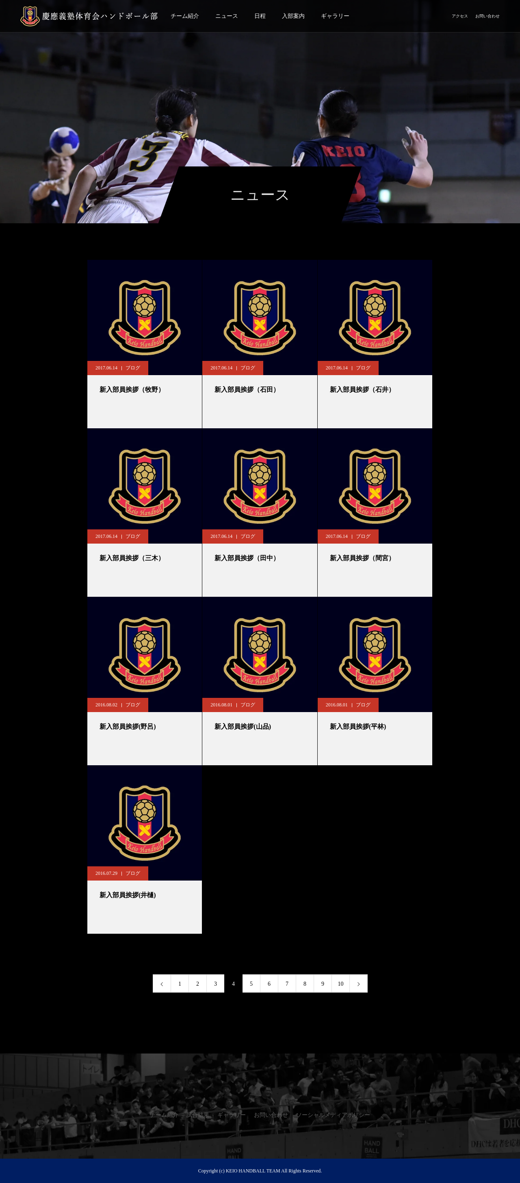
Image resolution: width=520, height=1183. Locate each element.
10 (341, 984)
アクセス (460, 16)
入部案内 (293, 16)
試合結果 (197, 1115)
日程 (260, 16)
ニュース (226, 16)
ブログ (133, 368)
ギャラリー (335, 16)
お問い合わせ (487, 16)
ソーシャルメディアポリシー (333, 1115)
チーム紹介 (185, 16)
